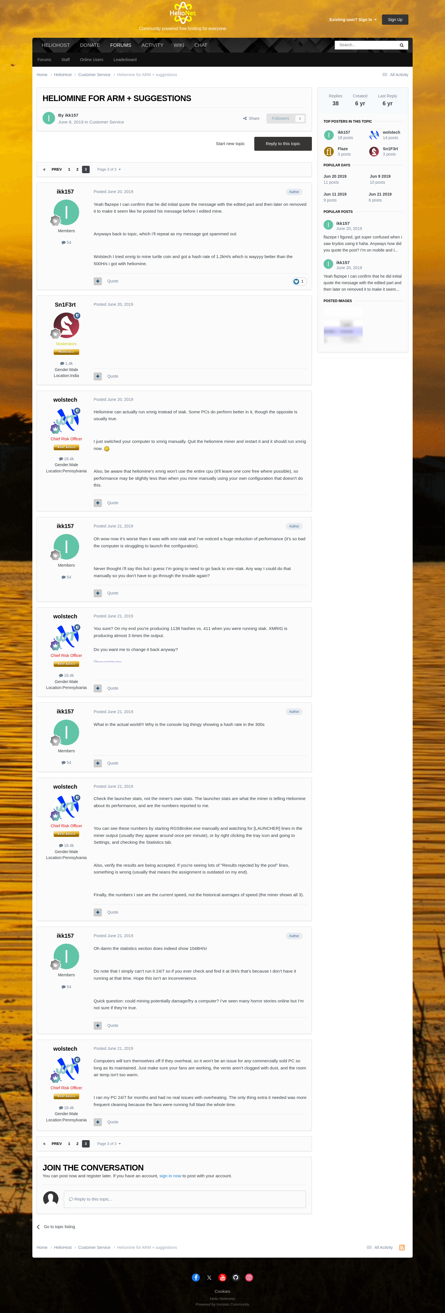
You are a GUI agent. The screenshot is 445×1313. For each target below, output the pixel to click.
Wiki (179, 45)
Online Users (92, 59)
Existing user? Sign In (353, 19)
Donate (90, 45)
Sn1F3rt (65, 304)
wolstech (65, 400)
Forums (120, 47)
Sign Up (395, 19)
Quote (112, 281)
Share (251, 118)
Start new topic (230, 143)
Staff (65, 59)
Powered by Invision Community (222, 1304)
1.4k (66, 363)
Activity (152, 45)
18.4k (66, 458)
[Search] (351, 45)
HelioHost (56, 45)
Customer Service (106, 122)
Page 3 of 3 (109, 169)
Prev (57, 169)
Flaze (343, 148)
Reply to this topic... (91, 1199)
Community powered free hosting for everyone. (183, 28)
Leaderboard (125, 59)
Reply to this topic (283, 143)
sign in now (170, 1175)
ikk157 (71, 115)
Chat (200, 45)
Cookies (222, 1291)
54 (66, 242)
